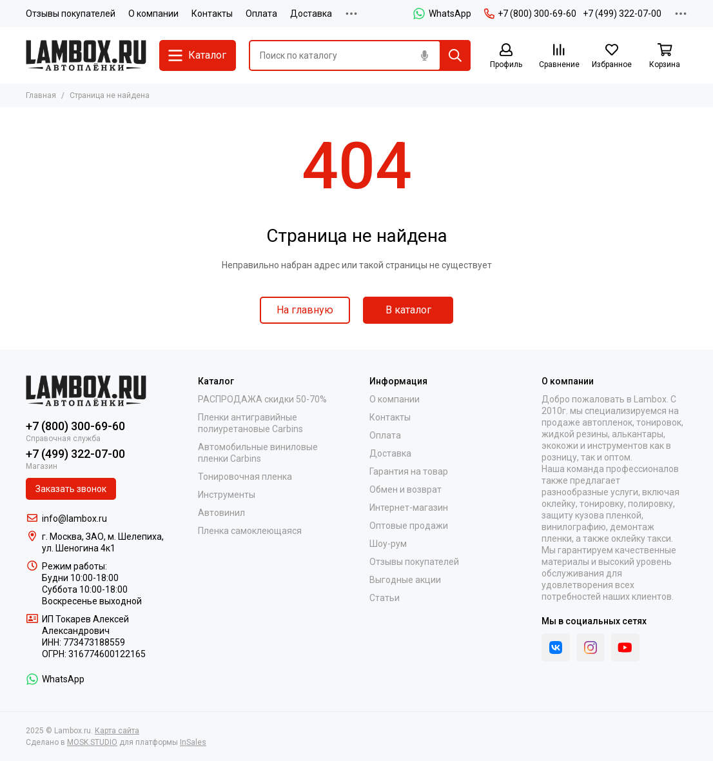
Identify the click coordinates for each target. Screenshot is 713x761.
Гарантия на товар (408, 471)
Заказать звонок (70, 489)
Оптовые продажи (408, 525)
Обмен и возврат (405, 489)
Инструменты (226, 494)
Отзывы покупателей (70, 13)
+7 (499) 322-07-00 (622, 13)
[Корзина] (664, 56)
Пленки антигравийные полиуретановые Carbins (250, 423)
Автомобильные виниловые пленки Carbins (258, 453)
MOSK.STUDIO (92, 742)
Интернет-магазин (408, 507)
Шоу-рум (388, 544)
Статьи (384, 598)
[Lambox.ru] (86, 55)
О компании (153, 13)
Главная (41, 95)
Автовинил (221, 513)
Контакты (212, 13)
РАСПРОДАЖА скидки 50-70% (262, 399)
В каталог (408, 310)
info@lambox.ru (74, 518)
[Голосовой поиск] (424, 55)
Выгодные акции (405, 580)
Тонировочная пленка (245, 476)
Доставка (311, 13)
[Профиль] (506, 56)
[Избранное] (611, 56)
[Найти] (455, 55)
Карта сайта (117, 730)
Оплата (261, 13)
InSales (193, 742)
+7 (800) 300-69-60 (530, 13)
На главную (305, 310)
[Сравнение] (558, 56)
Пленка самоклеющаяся (250, 531)
